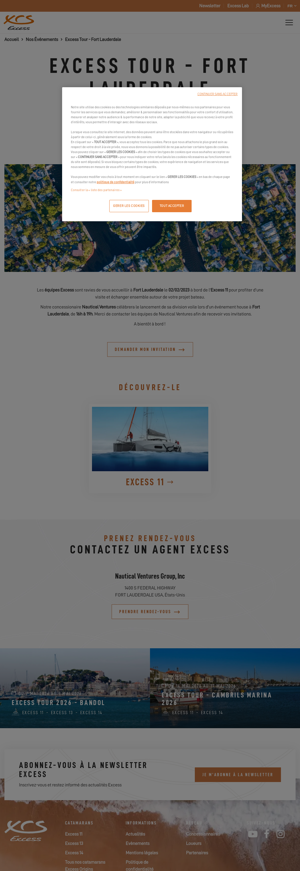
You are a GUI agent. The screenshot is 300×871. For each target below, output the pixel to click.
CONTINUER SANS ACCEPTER (217, 94)
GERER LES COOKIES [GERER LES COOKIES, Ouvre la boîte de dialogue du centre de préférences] (129, 206)
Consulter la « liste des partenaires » (96, 190)
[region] (152, 154)
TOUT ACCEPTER (172, 206)
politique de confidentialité (115, 182)
